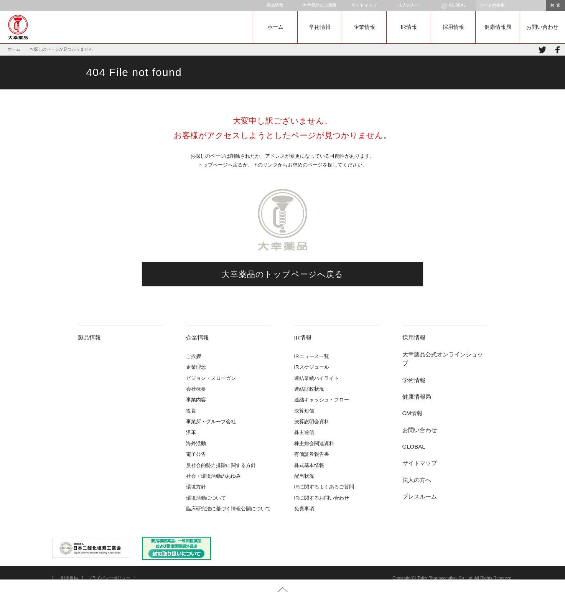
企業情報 (364, 27)
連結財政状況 (309, 389)
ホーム (275, 27)
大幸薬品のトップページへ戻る (282, 274)
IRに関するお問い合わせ (321, 498)
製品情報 (275, 5)
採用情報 (453, 27)
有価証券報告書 (311, 454)
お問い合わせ (542, 27)
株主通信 (304, 432)
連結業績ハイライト (316, 378)
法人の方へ (408, 5)
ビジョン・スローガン (211, 378)
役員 (191, 411)
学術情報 (320, 27)
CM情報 (412, 413)
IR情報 (409, 27)
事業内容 (196, 400)
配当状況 (304, 476)
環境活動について (206, 498)
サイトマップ (364, 5)
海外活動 (196, 443)
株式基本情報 (309, 465)
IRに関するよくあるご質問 (324, 487)
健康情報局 (497, 27)
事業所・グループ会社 (211, 421)
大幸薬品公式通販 (319, 5)
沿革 (191, 432)
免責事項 (304, 509)
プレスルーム (419, 496)
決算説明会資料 (311, 421)
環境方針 (196, 487)
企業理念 (196, 367)
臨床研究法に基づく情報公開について (228, 509)
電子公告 (196, 454)
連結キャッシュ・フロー (321, 400)
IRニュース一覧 (311, 356)
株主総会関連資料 (314, 443)
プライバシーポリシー (109, 578)
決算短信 (304, 411)
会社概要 (196, 389)
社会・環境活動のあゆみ (213, 476)
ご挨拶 (193, 356)
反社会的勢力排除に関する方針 (221, 465)
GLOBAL (453, 6)
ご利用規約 (67, 578)
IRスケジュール (311, 367)
